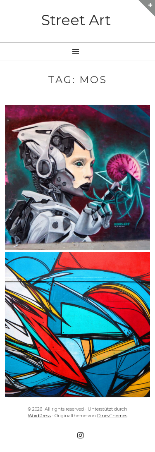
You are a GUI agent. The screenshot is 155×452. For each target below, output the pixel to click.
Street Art (76, 20)
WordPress (39, 416)
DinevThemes (112, 416)
